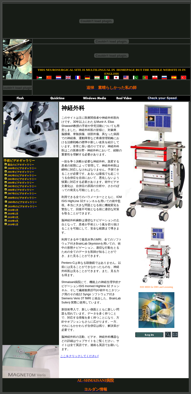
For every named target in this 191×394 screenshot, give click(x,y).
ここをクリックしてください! (79, 356)
